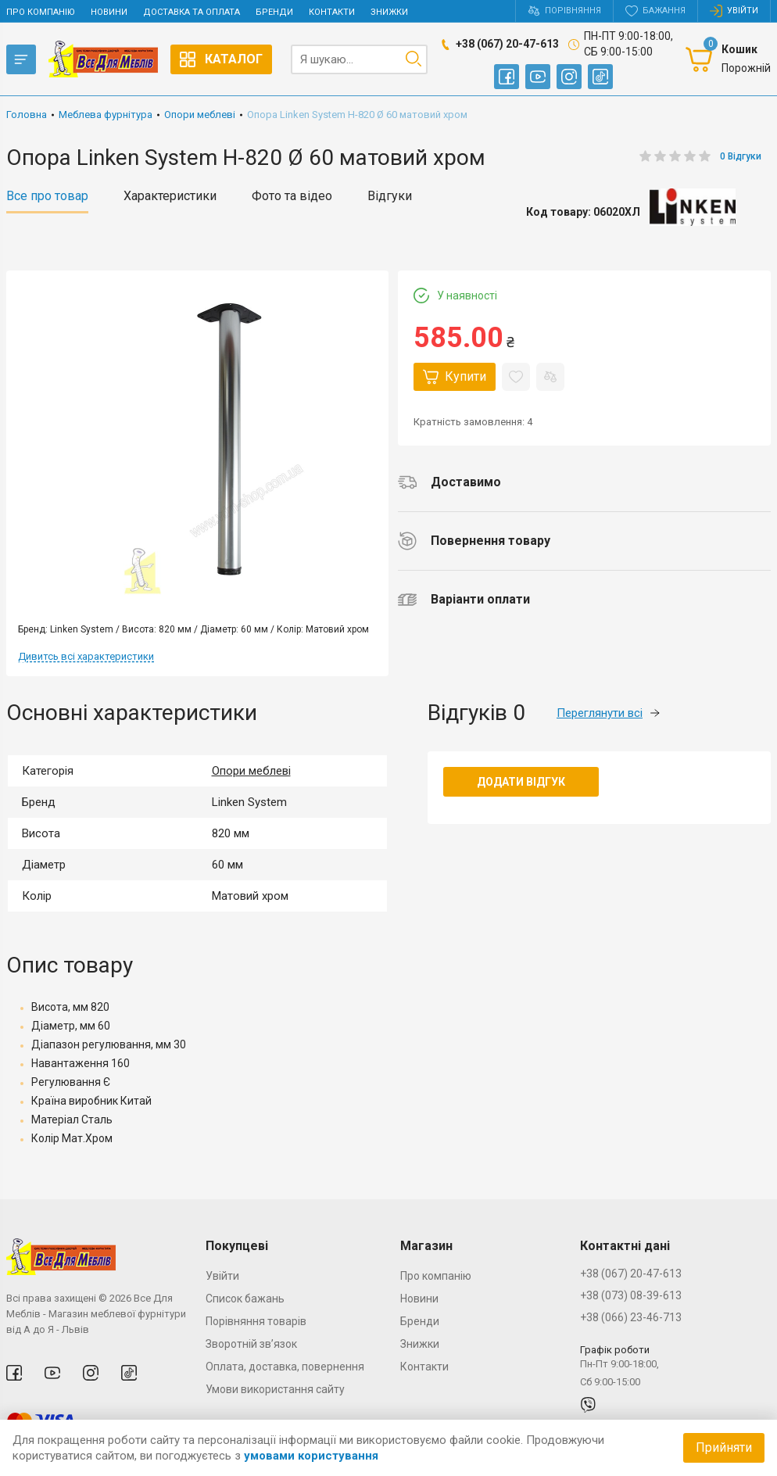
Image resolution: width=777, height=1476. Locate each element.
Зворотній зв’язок (251, 1344)
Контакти (332, 12)
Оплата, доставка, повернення (285, 1366)
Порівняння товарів (256, 1321)
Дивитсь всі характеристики (86, 656)
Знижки (389, 12)
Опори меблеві (251, 771)
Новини (109, 12)
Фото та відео (292, 196)
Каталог (221, 59)
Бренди (274, 12)
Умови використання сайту (275, 1389)
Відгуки (389, 196)
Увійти (222, 1276)
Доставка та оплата (191, 12)
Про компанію (40, 12)
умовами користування (311, 1456)
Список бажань (245, 1298)
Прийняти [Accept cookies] (724, 1447)
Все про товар (47, 196)
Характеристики (170, 196)
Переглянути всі (608, 713)
